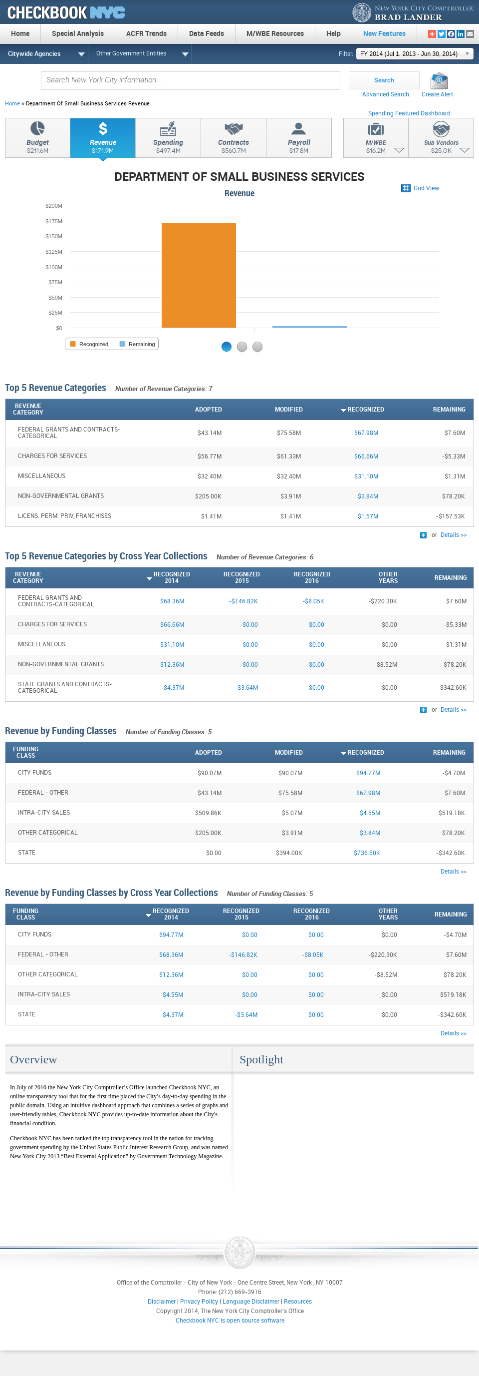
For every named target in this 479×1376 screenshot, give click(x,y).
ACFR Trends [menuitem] (146, 33)
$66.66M (366, 457)
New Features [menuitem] (384, 33)
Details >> (454, 535)
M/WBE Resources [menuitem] (275, 33)
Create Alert (437, 94)
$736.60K (367, 853)
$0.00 (250, 625)
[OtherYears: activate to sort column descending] (364, 577)
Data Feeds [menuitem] (206, 33)
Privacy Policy (199, 1302)
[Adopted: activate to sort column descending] (181, 409)
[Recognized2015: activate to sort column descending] (225, 577)
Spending (168, 148)
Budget (37, 148)
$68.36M (172, 601)
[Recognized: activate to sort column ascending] (343, 409)
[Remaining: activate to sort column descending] (425, 409)
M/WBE (376, 148)
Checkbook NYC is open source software (230, 1321)
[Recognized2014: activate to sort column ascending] (155, 577)
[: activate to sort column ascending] (470, 409)
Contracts (233, 148)
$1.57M (368, 516)
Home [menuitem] (20, 33)
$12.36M (172, 665)
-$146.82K (243, 601)
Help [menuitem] (333, 33)
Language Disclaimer (251, 1302)
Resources (298, 1302)
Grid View (426, 188)
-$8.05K (313, 601)
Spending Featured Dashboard (409, 113)
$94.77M (368, 773)
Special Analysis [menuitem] (78, 33)
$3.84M (368, 496)
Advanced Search (385, 94)
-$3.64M (246, 688)
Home (12, 104)
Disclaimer (162, 1302)
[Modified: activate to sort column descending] (262, 409)
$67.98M (366, 433)
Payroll (298, 148)
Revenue (102, 148)
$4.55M (370, 813)
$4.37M (174, 688)
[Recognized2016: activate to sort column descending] (295, 577)
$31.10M (366, 476)
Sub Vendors (441, 148)
